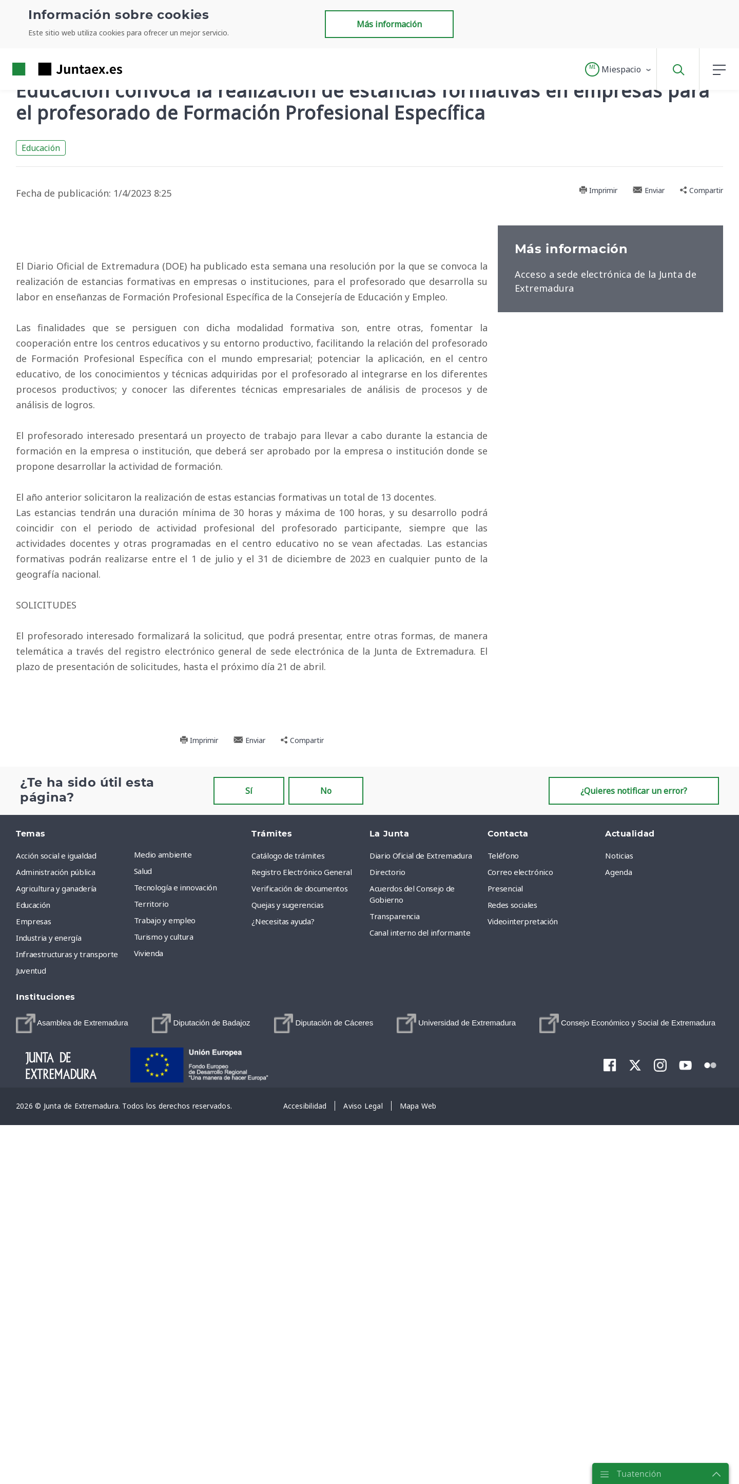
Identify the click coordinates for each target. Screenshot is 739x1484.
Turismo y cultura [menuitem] (163, 1304)
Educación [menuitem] (33, 1272)
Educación (41, 148)
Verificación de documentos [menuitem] (299, 1255)
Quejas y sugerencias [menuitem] (287, 1272)
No (326, 1158)
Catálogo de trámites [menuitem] (287, 1222)
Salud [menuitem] (143, 1238)
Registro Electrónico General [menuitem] (301, 1239)
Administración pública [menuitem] (55, 1239)
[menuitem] (72, 1390)
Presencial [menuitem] (505, 1255)
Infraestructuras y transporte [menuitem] (67, 1321)
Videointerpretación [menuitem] (523, 1288)
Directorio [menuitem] (387, 1239)
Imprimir (598, 190)
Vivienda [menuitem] (148, 1320)
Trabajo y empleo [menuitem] (165, 1287)
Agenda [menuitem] (618, 1239)
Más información (389, 24)
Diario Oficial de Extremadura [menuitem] (420, 1222)
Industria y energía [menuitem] (48, 1305)
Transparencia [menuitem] (394, 1283)
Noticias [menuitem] (619, 1222)
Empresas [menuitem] (33, 1288)
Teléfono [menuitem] (503, 1222)
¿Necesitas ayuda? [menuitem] (282, 1288)
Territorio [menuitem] (151, 1271)
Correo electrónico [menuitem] (520, 1239)
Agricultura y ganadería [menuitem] (56, 1255)
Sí (248, 1158)
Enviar (649, 190)
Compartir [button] (701, 190)
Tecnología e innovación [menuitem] (175, 1254)
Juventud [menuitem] (31, 1338)
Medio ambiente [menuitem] (163, 1221)
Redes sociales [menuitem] (512, 1272)
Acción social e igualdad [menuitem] (56, 1222)
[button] (618, 69)
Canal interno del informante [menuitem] (419, 1300)
